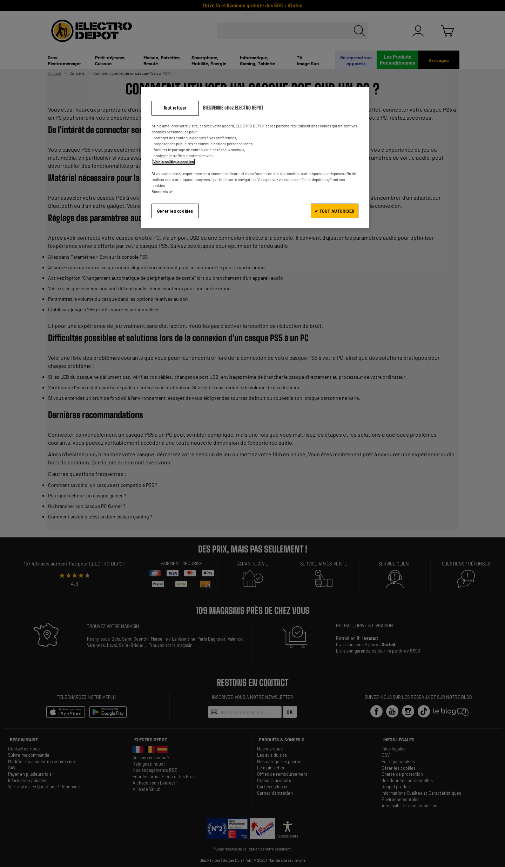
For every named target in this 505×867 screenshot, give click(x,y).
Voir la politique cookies (173, 161)
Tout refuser (175, 108)
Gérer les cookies (175, 211)
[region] (255, 157)
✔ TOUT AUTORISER (335, 211)
